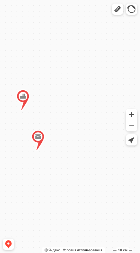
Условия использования (82, 250)
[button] (117, 9)
